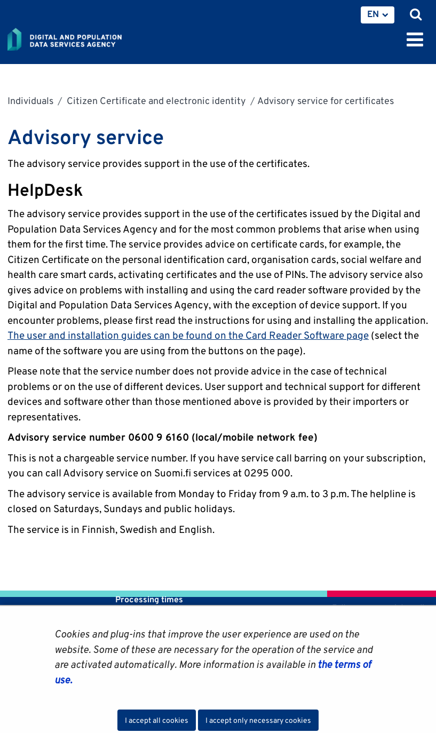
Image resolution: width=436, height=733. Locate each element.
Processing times (149, 599)
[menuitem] (377, 14)
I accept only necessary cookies (258, 720)
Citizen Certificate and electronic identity (155, 100)
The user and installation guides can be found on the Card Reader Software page (188, 335)
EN (373, 14)
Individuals (30, 100)
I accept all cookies (156, 720)
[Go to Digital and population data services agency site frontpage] (88, 37)
